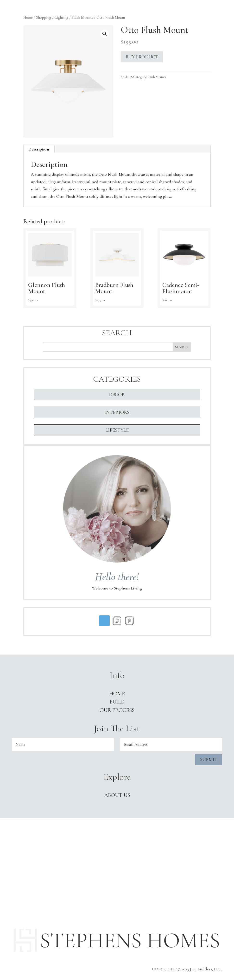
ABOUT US (117, 795)
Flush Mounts (82, 17)
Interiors (116, 412)
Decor (117, 394)
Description (38, 149)
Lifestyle (117, 430)
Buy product (142, 57)
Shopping (43, 17)
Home (28, 17)
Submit (208, 760)
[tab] (39, 149)
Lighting (61, 17)
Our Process (117, 710)
